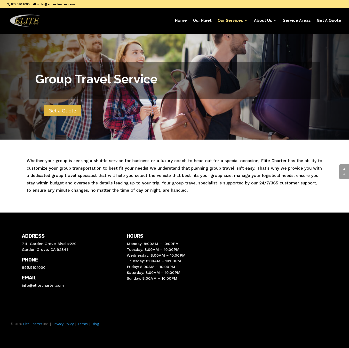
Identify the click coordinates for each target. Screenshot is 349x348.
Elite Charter (32, 324)
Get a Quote (62, 110)
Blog (95, 324)
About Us (263, 21)
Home (181, 21)
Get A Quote (329, 21)
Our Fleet (202, 21)
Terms (83, 324)
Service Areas (297, 21)
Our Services (230, 21)
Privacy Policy (63, 324)
